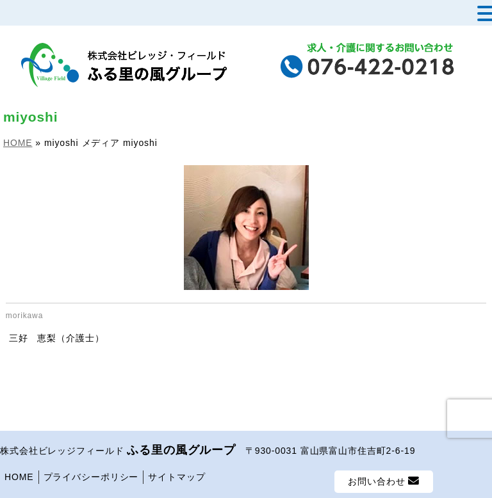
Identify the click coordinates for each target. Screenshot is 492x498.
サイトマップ (176, 477)
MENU (30, 16)
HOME (19, 477)
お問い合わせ (384, 481)
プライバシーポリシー (91, 477)
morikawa (24, 315)
